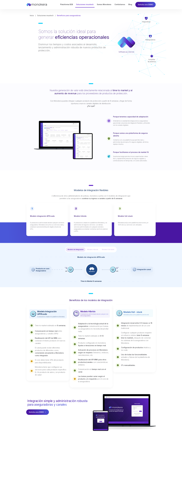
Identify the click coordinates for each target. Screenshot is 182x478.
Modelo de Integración (76, 249)
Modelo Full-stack (109, 249)
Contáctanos (120, 4)
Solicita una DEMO (145, 5)
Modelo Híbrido (93, 249)
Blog (130, 4)
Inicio (32, 15)
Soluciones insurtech (45, 15)
